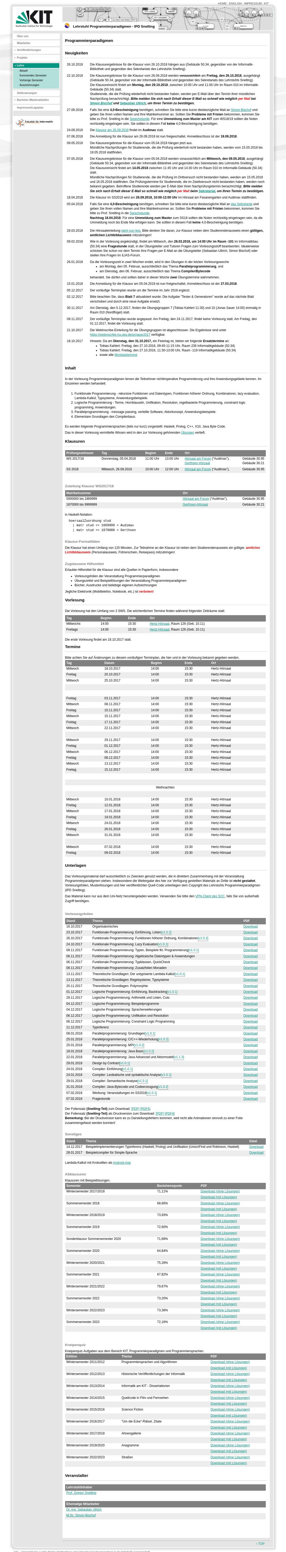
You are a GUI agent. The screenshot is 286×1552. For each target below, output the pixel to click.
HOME (222, 3)
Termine (73, 646)
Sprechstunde (139, 119)
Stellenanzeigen (27, 93)
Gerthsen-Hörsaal (197, 463)
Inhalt (70, 368)
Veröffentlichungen (29, 50)
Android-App (122, 1163)
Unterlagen (75, 865)
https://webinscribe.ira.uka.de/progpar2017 (120, 335)
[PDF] (135, 1109)
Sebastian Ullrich (133, 103)
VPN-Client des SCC (210, 896)
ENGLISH (235, 3)
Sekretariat (207, 191)
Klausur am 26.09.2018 (112, 130)
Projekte (22, 57)
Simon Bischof (101, 103)
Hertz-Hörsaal (159, 624)
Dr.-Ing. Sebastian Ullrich (84, 1509)
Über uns (22, 36)
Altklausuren (75, 1174)
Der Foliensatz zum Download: (98, 1109)
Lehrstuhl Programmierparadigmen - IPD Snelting (114, 26)
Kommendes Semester (33, 75)
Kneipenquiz (75, 1345)
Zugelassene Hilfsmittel (84, 564)
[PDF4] (145, 1109)
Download (250, 926)
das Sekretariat (242, 204)
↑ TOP (260, 1543)
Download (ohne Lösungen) (220, 1191)
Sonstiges (73, 1134)
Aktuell (24, 70)
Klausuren (75, 441)
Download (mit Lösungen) (219, 1197)
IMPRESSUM (253, 3)
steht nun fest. (131, 230)
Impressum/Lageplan (30, 107)
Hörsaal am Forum (198, 458)
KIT (266, 3)
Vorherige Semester (31, 80)
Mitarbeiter (24, 43)
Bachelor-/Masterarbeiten (33, 99)
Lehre (20, 65)
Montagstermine (126, 355)
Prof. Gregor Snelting (81, 1493)
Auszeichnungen (29, 85)
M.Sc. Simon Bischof (81, 1515)
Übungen (187, 432)
